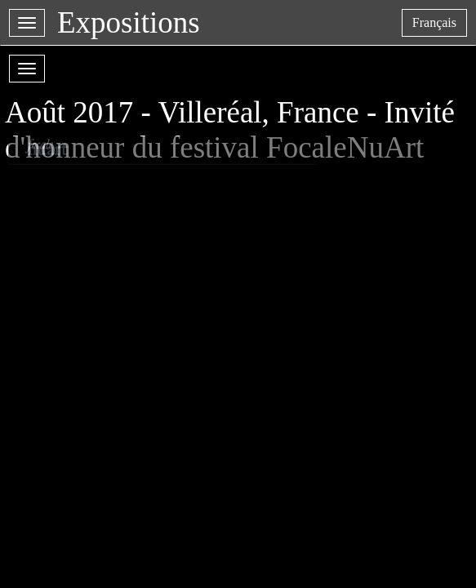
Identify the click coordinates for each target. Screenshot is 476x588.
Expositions (128, 22)
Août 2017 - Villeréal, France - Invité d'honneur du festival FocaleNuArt (230, 113)
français (439, 26)
